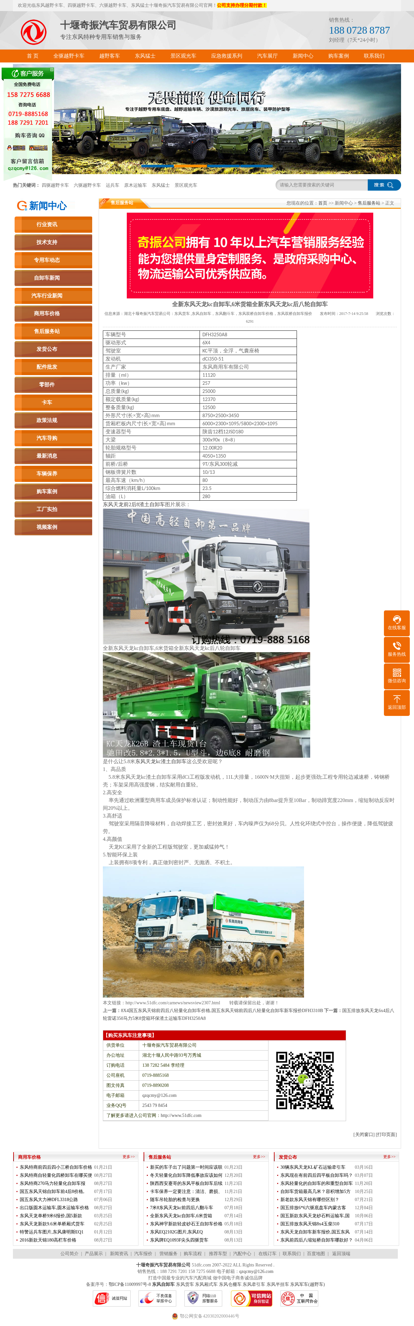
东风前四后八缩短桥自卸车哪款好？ (316, 1240)
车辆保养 (47, 473)
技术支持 (47, 242)
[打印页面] (386, 1134)
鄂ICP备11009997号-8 (130, 1284)
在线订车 (267, 1253)
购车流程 (193, 1253)
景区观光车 (186, 185)
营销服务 (168, 1253)
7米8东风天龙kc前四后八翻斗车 (181, 1207)
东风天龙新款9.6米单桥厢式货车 (52, 1223)
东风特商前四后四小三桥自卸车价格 (56, 1167)
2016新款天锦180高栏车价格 (48, 1240)
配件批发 (47, 367)
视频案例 (47, 527)
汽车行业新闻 (46, 295)
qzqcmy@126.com (159, 1095)
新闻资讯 (119, 1253)
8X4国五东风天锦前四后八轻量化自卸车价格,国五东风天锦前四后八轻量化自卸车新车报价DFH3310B (222, 1010)
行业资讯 (47, 224)
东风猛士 (161, 185)
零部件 (47, 384)
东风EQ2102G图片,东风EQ (176, 1232)
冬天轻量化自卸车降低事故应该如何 (186, 1175)
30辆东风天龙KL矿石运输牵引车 (312, 1167)
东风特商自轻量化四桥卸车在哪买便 (56, 1175)
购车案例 (47, 491)
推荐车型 (218, 1253)
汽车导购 (47, 438)
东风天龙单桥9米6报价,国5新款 (51, 1215)
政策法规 (47, 420)
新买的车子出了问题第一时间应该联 (186, 1167)
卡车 (47, 402)
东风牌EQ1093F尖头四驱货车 (179, 1240)
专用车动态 (47, 260)
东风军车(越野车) (307, 1284)
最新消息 (47, 456)
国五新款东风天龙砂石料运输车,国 (315, 1215)
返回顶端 (341, 1253)
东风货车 (185, 1284)
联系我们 (292, 1253)
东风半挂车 (278, 1284)
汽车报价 (143, 1253)
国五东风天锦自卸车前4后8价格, (52, 1191)
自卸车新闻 (47, 278)
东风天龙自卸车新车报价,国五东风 (315, 1232)
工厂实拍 (47, 509)
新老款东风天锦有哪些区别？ (309, 1199)
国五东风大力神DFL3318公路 (49, 1199)
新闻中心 (48, 206)
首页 (322, 203)
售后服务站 (47, 331)
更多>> (129, 1156)
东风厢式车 (206, 1284)
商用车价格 (47, 313)
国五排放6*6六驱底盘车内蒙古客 (313, 1207)
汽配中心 (242, 1253)
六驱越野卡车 (87, 185)
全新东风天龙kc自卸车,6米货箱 (181, 1215)
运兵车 (112, 185)
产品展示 (94, 1253)
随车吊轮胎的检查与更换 (175, 1199)
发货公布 (47, 349)
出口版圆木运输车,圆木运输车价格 (54, 1207)
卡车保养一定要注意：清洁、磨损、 (186, 1191)
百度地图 (316, 1253)
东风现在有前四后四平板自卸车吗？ (316, 1175)
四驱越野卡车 (55, 185)
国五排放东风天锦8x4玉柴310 (309, 1223)
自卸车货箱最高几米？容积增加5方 (315, 1191)
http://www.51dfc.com (181, 1115)
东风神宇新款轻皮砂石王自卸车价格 (186, 1223)
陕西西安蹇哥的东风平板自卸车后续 (186, 1183)
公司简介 (69, 1253)
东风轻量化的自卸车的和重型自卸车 (316, 1183)
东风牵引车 (254, 1284)
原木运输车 (135, 185)
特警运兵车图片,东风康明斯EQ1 (51, 1232)
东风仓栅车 (230, 1284)
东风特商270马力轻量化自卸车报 (52, 1183)
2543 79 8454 (154, 1105)
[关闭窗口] (364, 1134)
